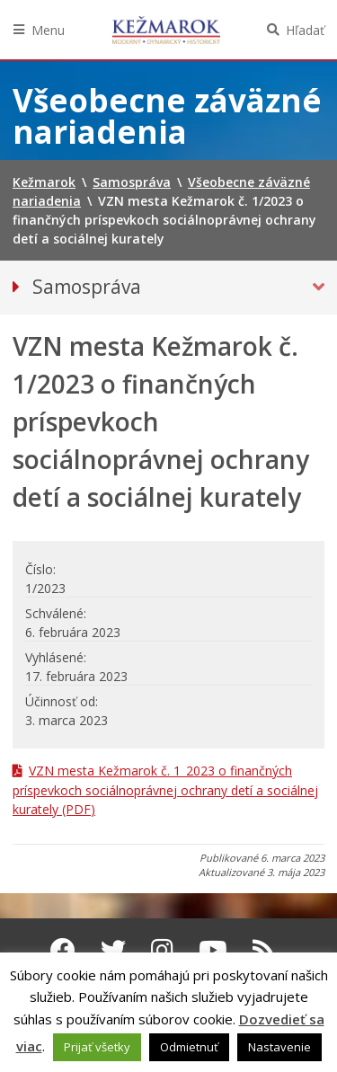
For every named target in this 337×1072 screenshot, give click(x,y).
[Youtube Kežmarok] (213, 950)
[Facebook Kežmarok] (62, 950)
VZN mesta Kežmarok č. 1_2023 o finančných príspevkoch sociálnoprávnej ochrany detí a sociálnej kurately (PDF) (165, 790)
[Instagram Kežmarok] (162, 950)
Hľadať (305, 30)
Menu (48, 30)
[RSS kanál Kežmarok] (264, 950)
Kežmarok (166, 29)
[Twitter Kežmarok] (113, 950)
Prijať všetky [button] (97, 1047)
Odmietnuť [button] (189, 1047)
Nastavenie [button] (279, 1047)
